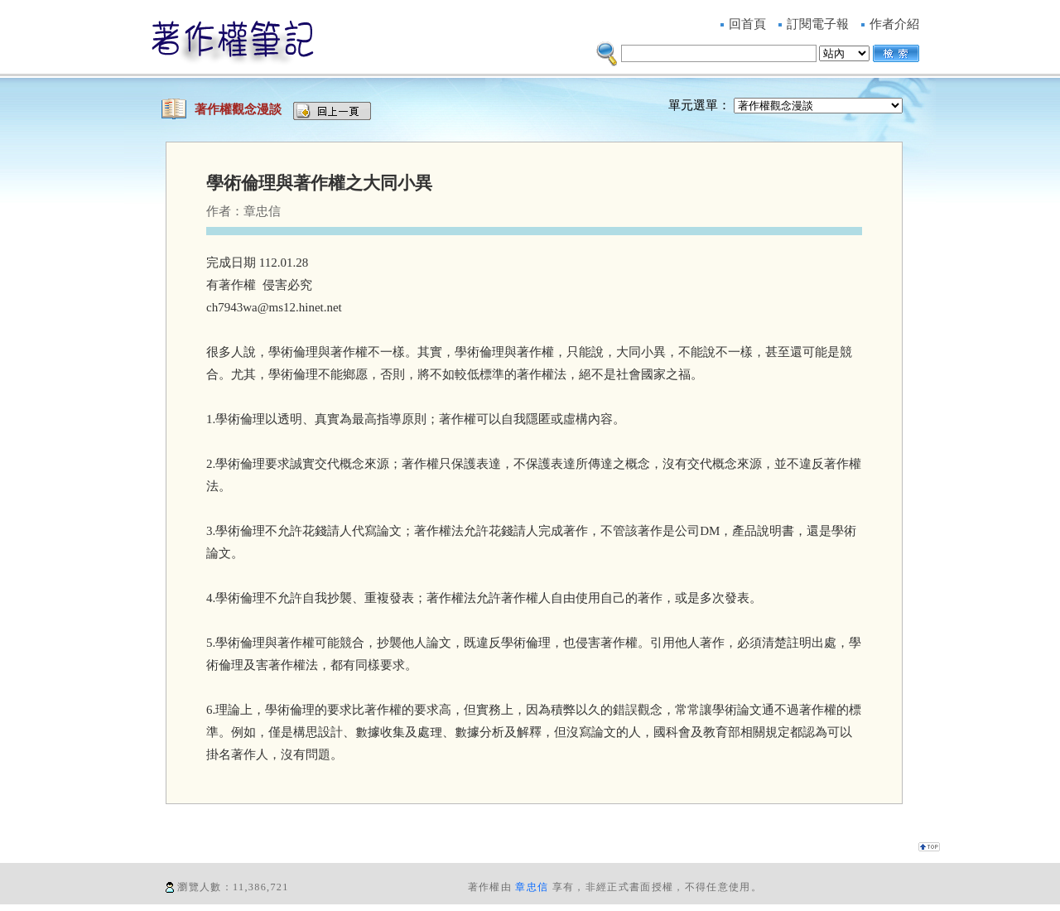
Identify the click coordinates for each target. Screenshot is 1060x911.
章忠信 (531, 887)
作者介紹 (894, 24)
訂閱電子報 (818, 24)
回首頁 (747, 24)
